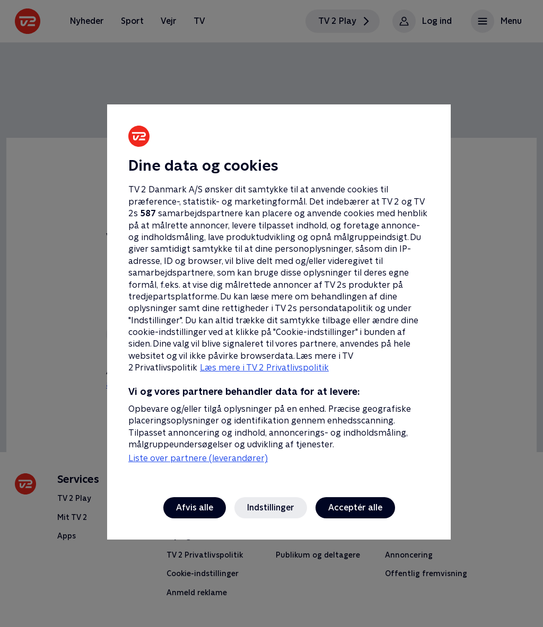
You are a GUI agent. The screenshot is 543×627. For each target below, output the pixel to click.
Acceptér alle (355, 507)
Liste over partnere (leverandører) (198, 458)
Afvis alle (194, 507)
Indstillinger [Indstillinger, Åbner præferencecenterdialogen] (270, 507)
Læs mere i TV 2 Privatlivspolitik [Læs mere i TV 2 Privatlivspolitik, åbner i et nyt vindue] (264, 368)
